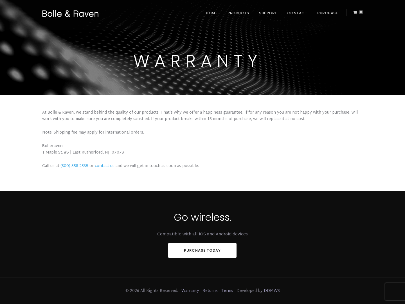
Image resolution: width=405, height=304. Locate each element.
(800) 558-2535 (74, 166)
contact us (104, 166)
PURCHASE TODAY (202, 250)
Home (211, 13)
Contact (297, 13)
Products (238, 13)
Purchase (327, 13)
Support (268, 13)
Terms (227, 290)
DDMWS (272, 290)
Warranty (190, 290)
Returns (210, 290)
